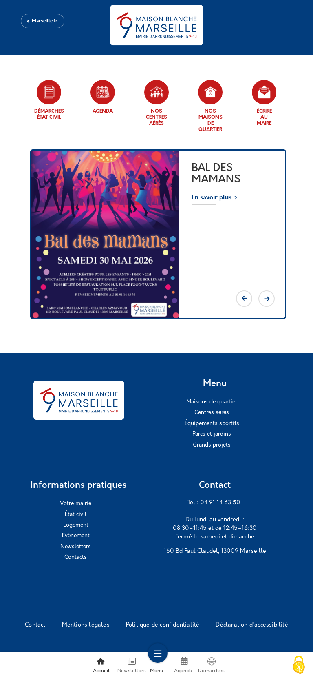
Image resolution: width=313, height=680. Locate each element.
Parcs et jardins (211, 434)
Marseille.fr (44, 21)
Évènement (76, 535)
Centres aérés (211, 412)
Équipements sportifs (212, 423)
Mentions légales (86, 625)
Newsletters (75, 546)
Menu (156, 665)
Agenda (102, 97)
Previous (244, 298)
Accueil (101, 665)
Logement (75, 525)
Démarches (211, 665)
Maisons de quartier (211, 402)
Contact (35, 625)
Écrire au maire (264, 103)
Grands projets (212, 445)
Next (266, 298)
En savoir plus (211, 198)
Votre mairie (75, 503)
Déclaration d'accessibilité (252, 625)
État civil (75, 514)
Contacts (75, 557)
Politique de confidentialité (163, 625)
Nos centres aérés (156, 103)
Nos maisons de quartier (210, 106)
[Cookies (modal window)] (298, 665)
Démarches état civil (49, 100)
